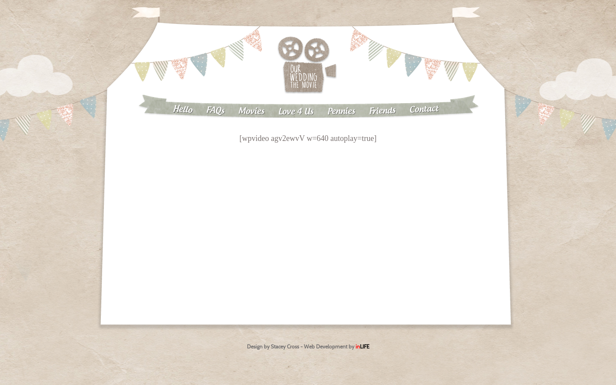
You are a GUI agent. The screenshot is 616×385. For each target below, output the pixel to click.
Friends (382, 111)
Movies (251, 111)
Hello (182, 109)
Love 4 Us (295, 112)
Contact (424, 109)
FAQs (215, 111)
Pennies (341, 111)
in (363, 346)
